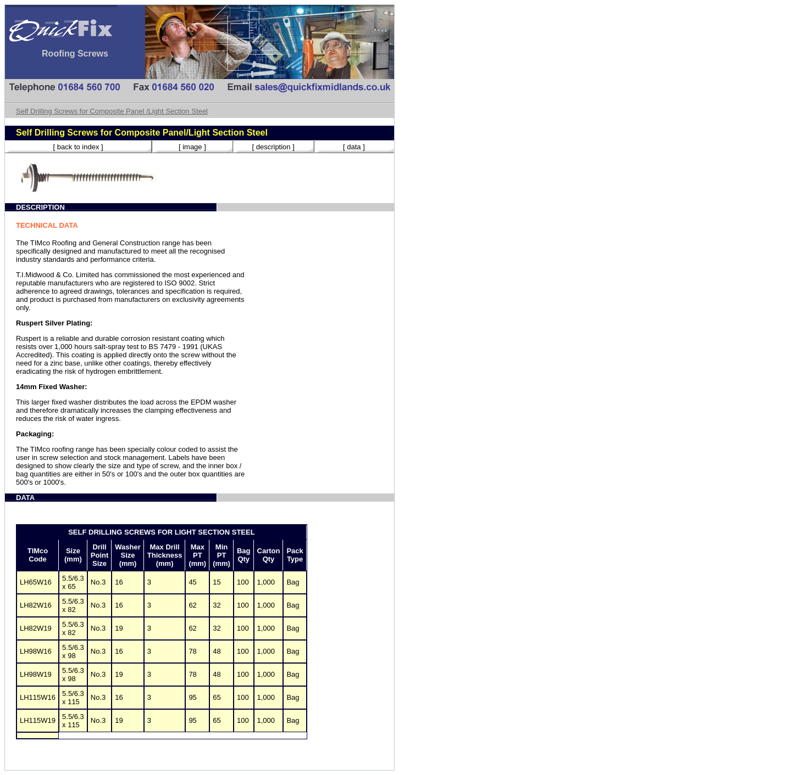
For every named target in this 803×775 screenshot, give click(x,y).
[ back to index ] (78, 147)
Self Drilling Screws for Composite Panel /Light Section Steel (112, 111)
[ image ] (192, 147)
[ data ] (354, 147)
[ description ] (273, 147)
